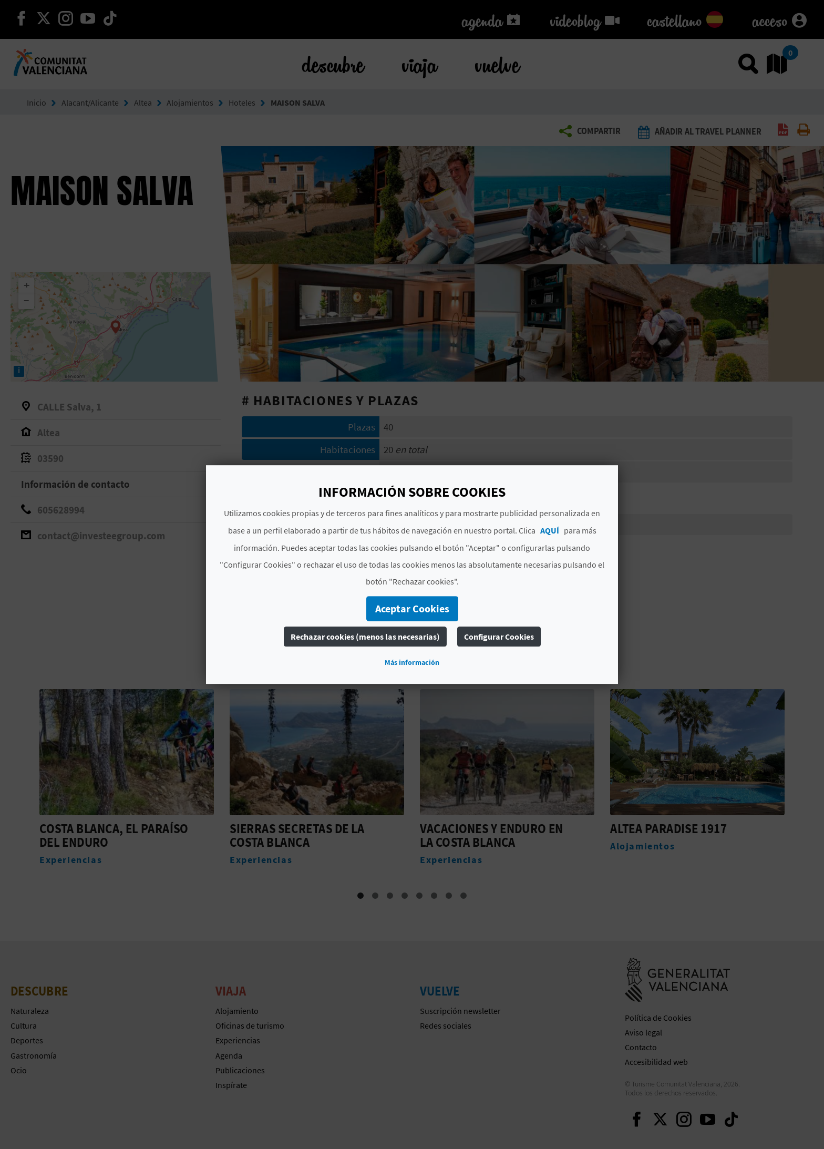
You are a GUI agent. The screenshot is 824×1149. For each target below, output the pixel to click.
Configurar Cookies (499, 636)
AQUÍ (549, 530)
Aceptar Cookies (412, 608)
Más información (412, 662)
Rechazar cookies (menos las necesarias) (365, 636)
